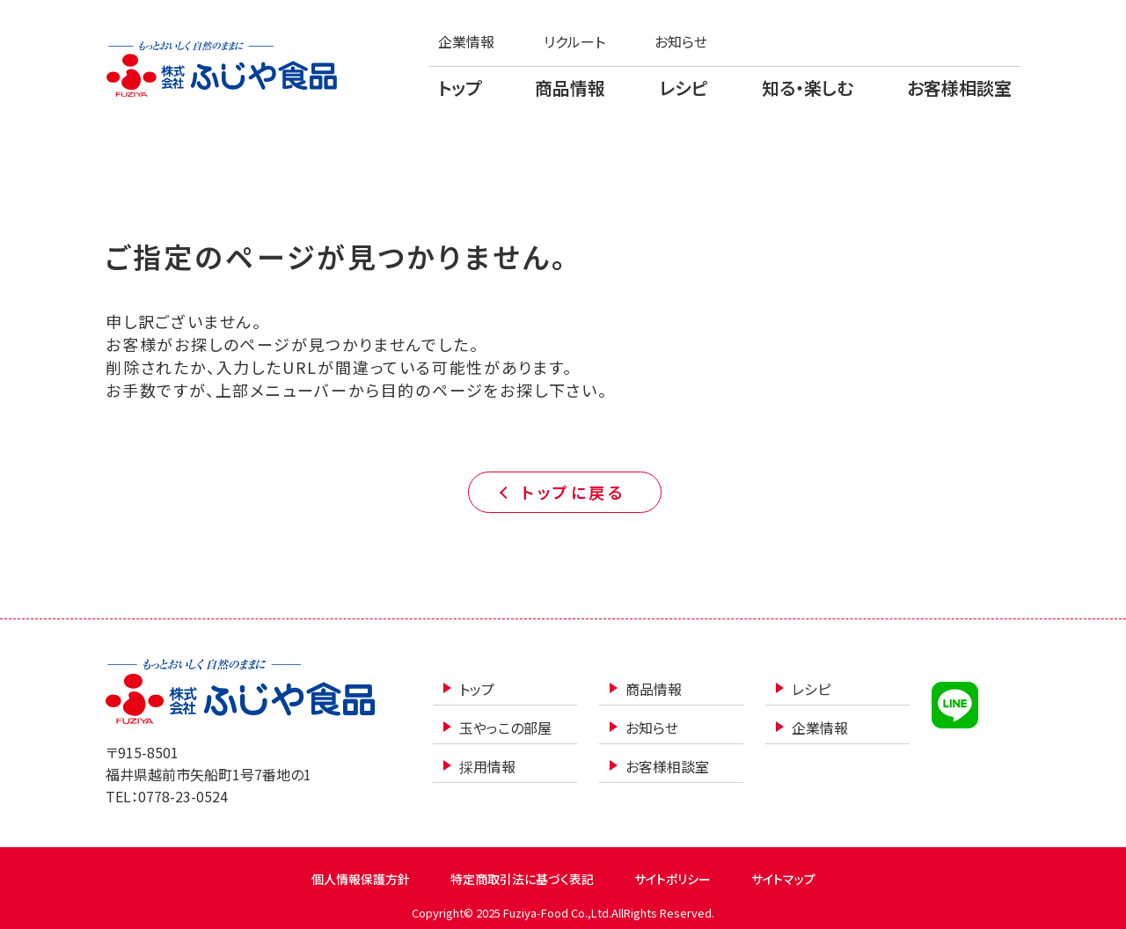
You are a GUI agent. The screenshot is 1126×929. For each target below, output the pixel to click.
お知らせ (680, 41)
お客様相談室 (959, 87)
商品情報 (570, 87)
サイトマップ (783, 879)
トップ (459, 87)
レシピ (683, 87)
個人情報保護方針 (360, 879)
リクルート (574, 41)
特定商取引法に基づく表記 (522, 879)
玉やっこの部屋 (505, 727)
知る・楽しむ (807, 87)
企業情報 (466, 41)
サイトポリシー (672, 879)
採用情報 (487, 766)
